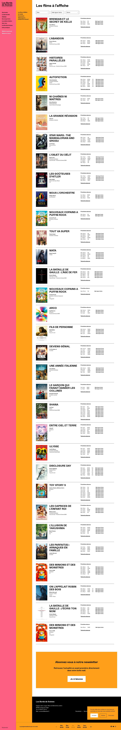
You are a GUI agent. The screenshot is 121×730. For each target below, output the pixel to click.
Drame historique (53, 103)
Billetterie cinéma (6, 33)
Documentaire (52, 197)
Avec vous (4, 23)
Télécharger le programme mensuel (23, 18)
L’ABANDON (56, 38)
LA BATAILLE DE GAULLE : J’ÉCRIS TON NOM (62, 608)
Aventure (51, 593)
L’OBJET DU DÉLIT (60, 154)
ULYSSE (54, 446)
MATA (52, 250)
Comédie (51, 350)
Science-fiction (52, 145)
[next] (91, 726)
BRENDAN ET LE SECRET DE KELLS (60, 20)
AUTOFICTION (58, 77)
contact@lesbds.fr (44, 711)
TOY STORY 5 (57, 485)
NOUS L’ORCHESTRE (62, 192)
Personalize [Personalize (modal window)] (111, 715)
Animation (51, 26)
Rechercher (5, 727)
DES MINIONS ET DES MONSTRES (62, 566)
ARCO (53, 308)
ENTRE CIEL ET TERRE (63, 425)
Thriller (50, 254)
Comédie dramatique (53, 81)
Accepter (94, 715)
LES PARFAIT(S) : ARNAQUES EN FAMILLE (59, 547)
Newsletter (78, 711)
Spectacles (5, 12)
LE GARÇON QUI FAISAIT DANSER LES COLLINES (62, 388)
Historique (51, 276)
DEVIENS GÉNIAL (59, 346)
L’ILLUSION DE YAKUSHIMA (58, 527)
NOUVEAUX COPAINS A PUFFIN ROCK (63, 213)
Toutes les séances (85, 27)
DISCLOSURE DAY (60, 465)
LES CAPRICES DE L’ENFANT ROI (60, 507)
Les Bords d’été (6, 14)
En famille (20, 14)
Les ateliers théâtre (7, 21)
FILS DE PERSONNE (61, 327)
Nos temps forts (6, 19)
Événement (60, 296)
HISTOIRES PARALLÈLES (57, 59)
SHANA (53, 404)
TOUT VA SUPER (59, 231)
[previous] (56, 726)
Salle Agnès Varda (99, 21)
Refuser (103, 715)
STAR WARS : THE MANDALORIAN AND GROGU (61, 138)
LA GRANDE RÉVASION (63, 115)
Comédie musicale (53, 395)
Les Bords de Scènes (7, 25)
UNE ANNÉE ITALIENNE (63, 365)
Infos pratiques (6, 27)
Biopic (58, 180)
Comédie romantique (53, 235)
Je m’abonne (76, 679)
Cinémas (4, 16)
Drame (50, 42)
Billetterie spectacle (7, 31)
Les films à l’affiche (22, 12)
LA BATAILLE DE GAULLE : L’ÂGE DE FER (63, 271)
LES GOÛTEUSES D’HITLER (59, 175)
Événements (21, 16)
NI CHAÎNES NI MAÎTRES (58, 98)
